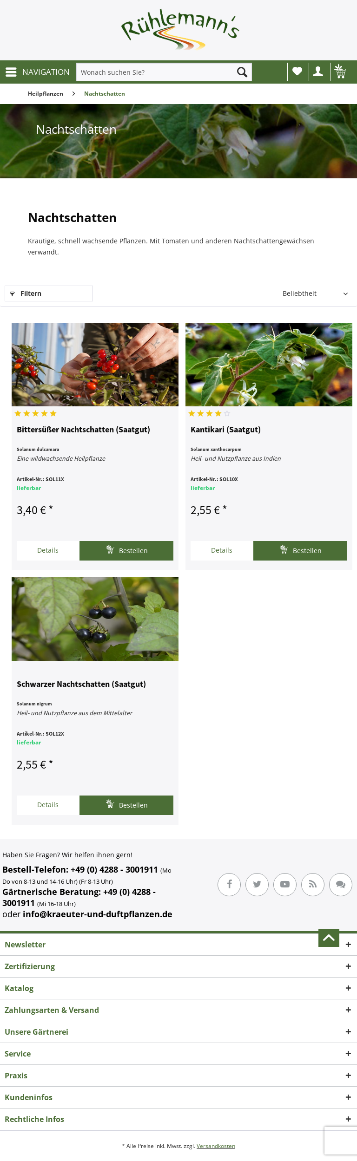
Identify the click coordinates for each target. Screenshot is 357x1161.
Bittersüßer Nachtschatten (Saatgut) (83, 430)
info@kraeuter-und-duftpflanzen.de (97, 914)
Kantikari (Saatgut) (226, 430)
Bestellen (127, 549)
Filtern (25, 293)
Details (48, 550)
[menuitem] (37, 72)
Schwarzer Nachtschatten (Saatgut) (81, 684)
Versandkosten (216, 1146)
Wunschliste (297, 71)
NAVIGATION (38, 71)
